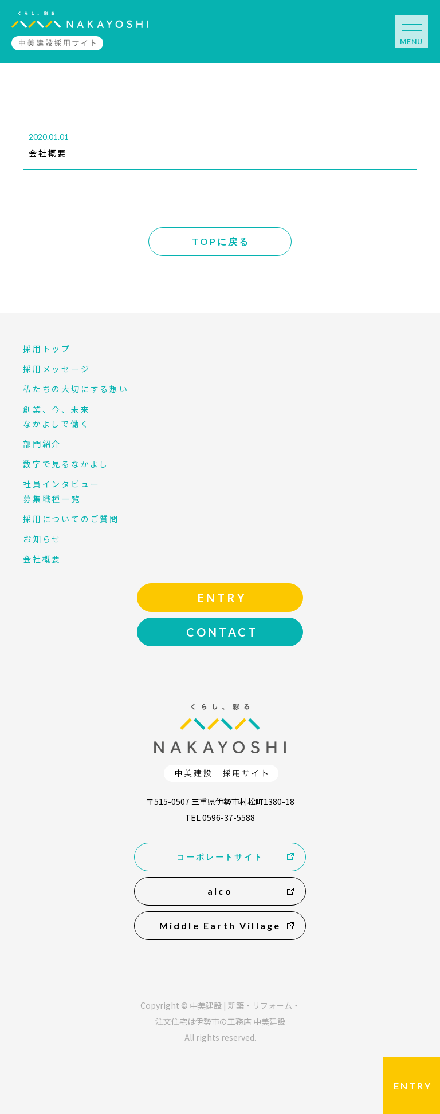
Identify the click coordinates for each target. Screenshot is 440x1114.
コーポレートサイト (219, 857)
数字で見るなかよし (66, 463)
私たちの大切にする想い (76, 388)
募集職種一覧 (52, 498)
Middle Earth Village (220, 925)
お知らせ (42, 538)
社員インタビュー (61, 483)
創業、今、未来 (57, 409)
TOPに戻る (221, 241)
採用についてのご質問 (71, 518)
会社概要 (48, 153)
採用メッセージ (57, 368)
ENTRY (413, 1085)
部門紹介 (42, 443)
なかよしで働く (56, 423)
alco (220, 891)
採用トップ (47, 348)
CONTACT (222, 632)
